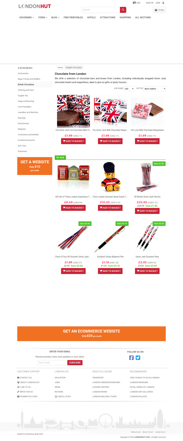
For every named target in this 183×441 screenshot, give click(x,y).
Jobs (57, 382)
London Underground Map (106, 382)
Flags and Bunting (26, 101)
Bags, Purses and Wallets (29, 79)
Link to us (24, 387)
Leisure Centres (100, 387)
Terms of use (136, 432)
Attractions (107, 17)
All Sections (143, 17)
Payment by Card (27, 396)
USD (136, 2)
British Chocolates (26, 84)
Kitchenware (23, 123)
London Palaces (138, 396)
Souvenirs (26, 17)
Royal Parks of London (142, 387)
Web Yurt (39, 434)
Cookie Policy (160, 432)
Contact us (24, 377)
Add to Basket (73, 141)
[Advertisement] (91, 42)
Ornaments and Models (28, 134)
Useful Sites (63, 396)
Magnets (22, 129)
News (57, 387)
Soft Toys (22, 146)
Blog (55, 17)
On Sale (60, 157)
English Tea (23, 95)
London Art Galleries (141, 392)
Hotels (91, 17)
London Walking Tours (104, 396)
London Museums (139, 382)
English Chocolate (74, 67)
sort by (139, 88)
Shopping (125, 17)
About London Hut (28, 382)
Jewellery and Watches (28, 112)
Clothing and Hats (26, 90)
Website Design (24, 434)
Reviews (59, 392)
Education (60, 377)
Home (60, 67)
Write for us (25, 392)
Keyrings (22, 118)
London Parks (99, 392)
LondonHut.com (142, 437)
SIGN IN (149, 3)
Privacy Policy (147, 432)
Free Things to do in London (144, 377)
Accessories (23, 73)
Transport (98, 377)
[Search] (123, 10)
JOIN (157, 3)
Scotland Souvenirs (26, 140)
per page (118, 88)
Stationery (22, 151)
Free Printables (73, 17)
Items (42, 17)
